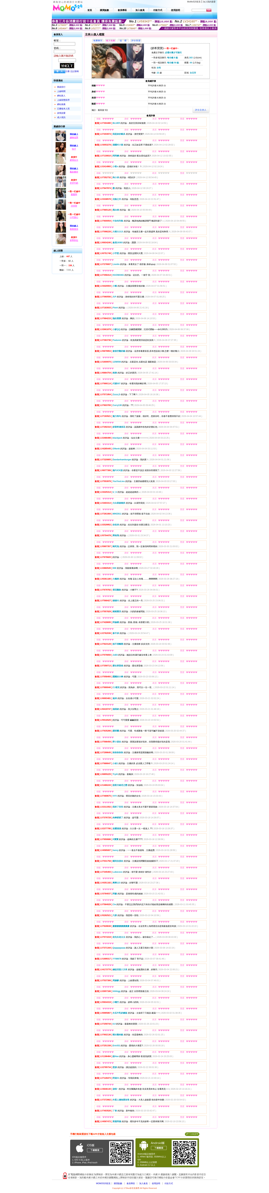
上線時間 (61, 91)
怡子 (74, 149)
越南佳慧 (74, 137)
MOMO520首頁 (103, 1183)
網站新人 (61, 95)
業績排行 (61, 87)
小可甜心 (74, 217)
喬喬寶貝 (74, 229)
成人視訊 (61, 117)
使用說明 (156, 1183)
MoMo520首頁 (194, 2)
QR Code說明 (192, 1134)
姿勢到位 (74, 240)
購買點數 (117, 1183)
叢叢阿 (74, 194)
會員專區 (131, 1183)
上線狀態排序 (63, 100)
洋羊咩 (74, 206)
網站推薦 (61, 104)
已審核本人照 (63, 108)
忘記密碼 (74, 71)
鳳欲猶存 (74, 172)
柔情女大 (74, 160)
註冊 (67, 71)
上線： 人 (66, 256)
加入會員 (143, 1183)
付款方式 (169, 1183)
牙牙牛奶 (74, 183)
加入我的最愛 (209, 2)
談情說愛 (61, 113)
